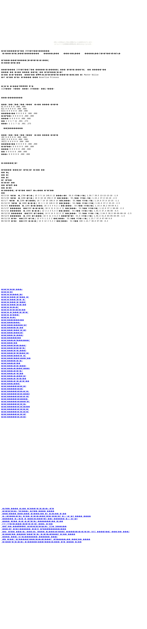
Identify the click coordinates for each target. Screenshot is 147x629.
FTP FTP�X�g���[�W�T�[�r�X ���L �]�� (30, 566)
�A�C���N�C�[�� (13, 352)
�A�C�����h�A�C (13, 413)
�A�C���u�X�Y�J (13, 395)
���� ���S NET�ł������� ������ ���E (33, 579)
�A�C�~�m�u (9, 342)
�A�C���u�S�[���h (15, 390)
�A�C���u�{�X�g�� (15, 403)
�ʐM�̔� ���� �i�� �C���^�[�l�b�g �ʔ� (31, 551)
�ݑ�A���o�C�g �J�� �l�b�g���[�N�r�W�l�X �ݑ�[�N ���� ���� (51, 558)
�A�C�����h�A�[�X (15, 411)
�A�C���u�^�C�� (13, 398)
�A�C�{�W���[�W (13, 319)
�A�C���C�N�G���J (15, 370)
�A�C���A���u (12, 347)
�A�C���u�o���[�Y (15, 400)
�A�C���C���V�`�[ (15, 380)
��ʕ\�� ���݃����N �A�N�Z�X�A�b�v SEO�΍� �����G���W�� (45, 569)
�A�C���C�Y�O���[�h (17, 377)
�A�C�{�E (7, 316)
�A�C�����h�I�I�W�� (17, 431)
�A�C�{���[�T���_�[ (17, 321)
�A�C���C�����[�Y (16, 349)
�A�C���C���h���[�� (18, 382)
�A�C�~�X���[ (11, 339)
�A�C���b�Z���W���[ (17, 365)
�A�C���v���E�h (13, 357)
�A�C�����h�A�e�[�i (17, 416)
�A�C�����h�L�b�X (15, 441)
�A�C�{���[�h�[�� (15, 329)
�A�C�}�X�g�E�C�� (15, 334)
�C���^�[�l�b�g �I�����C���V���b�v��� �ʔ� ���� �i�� (47, 584)
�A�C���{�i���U (13, 360)
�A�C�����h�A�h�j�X (17, 421)
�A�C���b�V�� (12, 388)
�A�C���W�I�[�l (13, 385)
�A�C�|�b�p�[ (11, 332)
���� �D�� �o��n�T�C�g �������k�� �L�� (36, 563)
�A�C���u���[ (12, 408)
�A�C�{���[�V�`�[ (15, 324)
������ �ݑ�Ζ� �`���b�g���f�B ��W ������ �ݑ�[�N (44, 561)
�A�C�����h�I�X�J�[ (17, 433)
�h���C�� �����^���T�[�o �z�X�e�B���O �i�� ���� (43, 576)
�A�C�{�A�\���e (13, 314)
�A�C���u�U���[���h (17, 393)
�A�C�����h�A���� (17, 423)
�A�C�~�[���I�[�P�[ (16, 337)
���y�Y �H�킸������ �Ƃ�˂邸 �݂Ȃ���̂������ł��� (39, 571)
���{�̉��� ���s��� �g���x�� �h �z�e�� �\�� (38, 556)
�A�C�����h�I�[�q (15, 428)
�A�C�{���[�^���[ (15, 326)
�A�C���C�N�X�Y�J (15, 372)
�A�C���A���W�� (14, 344)
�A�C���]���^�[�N (15, 354)
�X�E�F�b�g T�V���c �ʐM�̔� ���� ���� (31, 553)
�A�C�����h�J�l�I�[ (17, 436)
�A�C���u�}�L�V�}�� (17, 405)
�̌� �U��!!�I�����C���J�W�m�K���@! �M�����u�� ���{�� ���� (52, 581)
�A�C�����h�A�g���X (17, 418)
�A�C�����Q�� (12, 362)
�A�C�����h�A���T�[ (17, 426)
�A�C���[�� (10, 367)
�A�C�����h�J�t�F (15, 439)
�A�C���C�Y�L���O (15, 375)
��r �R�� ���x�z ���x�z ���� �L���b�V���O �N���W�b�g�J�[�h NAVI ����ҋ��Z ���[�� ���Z (74, 574)
